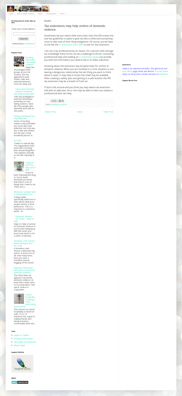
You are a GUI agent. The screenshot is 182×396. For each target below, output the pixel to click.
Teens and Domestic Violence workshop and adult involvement (24, 91)
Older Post (108, 111)
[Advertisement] (146, 40)
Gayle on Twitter (21, 335)
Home (62, 14)
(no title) (17, 140)
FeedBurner (29, 43)
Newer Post (50, 111)
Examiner (163, 74)
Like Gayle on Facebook (25, 342)
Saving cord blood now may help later (24, 117)
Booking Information (23, 338)
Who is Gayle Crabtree (25, 14)
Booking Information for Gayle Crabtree (30, 61)
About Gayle (19, 345)
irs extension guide (89, 57)
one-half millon (161, 71)
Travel (11, 14)
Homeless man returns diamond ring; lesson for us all (24, 243)
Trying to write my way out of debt (30, 166)
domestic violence (59, 104)
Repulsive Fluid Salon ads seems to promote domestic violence (24, 270)
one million (127, 71)
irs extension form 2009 (71, 44)
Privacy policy (51, 14)
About (40, 14)
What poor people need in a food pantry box (24, 193)
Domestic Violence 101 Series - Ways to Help (24, 219)
